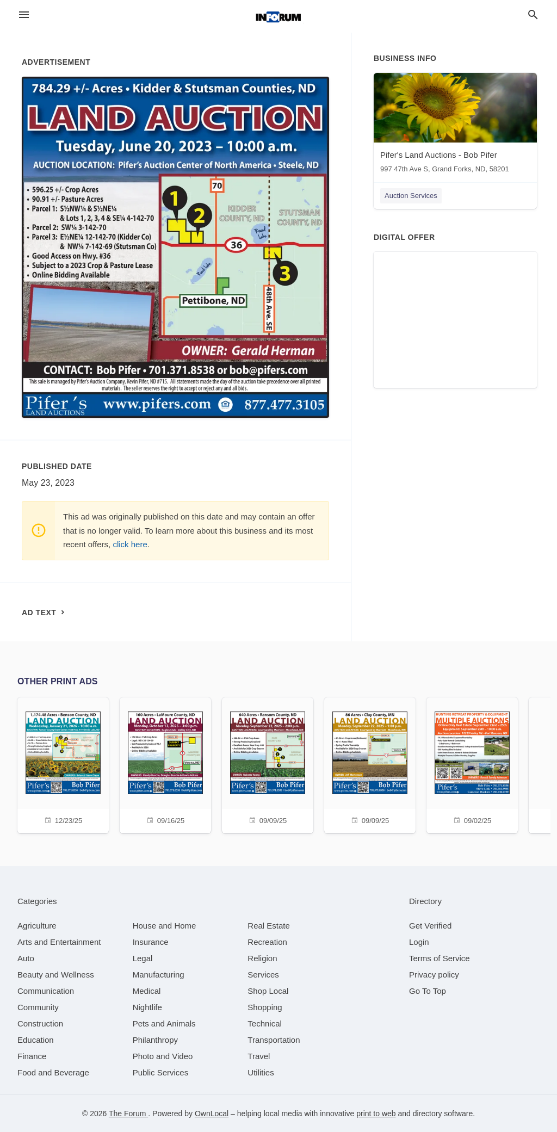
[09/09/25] (267, 764)
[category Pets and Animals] (164, 1023)
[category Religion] (262, 958)
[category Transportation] (273, 1039)
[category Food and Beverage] (53, 1072)
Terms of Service (439, 958)
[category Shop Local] (267, 990)
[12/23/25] (63, 764)
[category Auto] (25, 958)
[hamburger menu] (23, 15)
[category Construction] (40, 1023)
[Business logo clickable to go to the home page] (278, 16)
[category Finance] (31, 1056)
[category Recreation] (267, 942)
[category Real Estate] (268, 925)
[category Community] (38, 1007)
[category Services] (263, 974)
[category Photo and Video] (163, 1056)
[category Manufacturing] (158, 974)
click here (130, 544)
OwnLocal (211, 1113)
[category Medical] (147, 990)
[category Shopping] (264, 1007)
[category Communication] (45, 990)
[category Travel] (258, 1056)
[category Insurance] (151, 942)
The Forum (128, 1113)
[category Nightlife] (147, 1007)
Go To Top (427, 990)
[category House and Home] (164, 925)
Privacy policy (434, 974)
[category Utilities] (260, 1072)
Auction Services (411, 195)
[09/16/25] (165, 764)
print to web (375, 1113)
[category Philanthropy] (155, 1039)
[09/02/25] (472, 764)
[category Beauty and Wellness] (55, 974)
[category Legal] (143, 958)
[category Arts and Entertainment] (59, 942)
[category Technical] (264, 1023)
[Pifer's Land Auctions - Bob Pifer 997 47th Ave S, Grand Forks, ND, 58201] (455, 125)
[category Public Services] (161, 1072)
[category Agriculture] (37, 925)
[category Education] (35, 1039)
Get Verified (430, 925)
